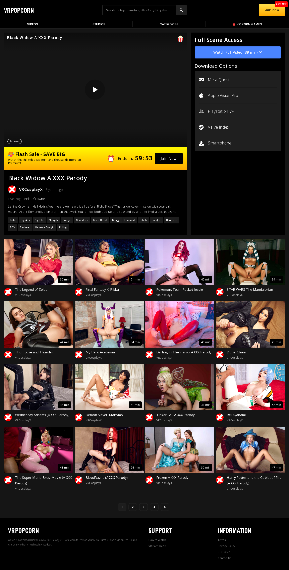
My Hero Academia (100, 352)
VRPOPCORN (19, 9)
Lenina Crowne (33, 198)
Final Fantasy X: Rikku (102, 289)
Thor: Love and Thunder (34, 352)
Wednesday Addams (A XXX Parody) (42, 415)
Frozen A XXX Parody (172, 477)
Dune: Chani (236, 352)
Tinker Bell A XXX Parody (175, 415)
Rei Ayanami (236, 415)
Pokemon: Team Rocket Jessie (179, 289)
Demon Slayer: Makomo (104, 415)
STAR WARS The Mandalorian (250, 289)
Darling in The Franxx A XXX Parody (184, 352)
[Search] (181, 10)
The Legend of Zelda (31, 289)
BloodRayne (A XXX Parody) (107, 477)
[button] (169, 158)
